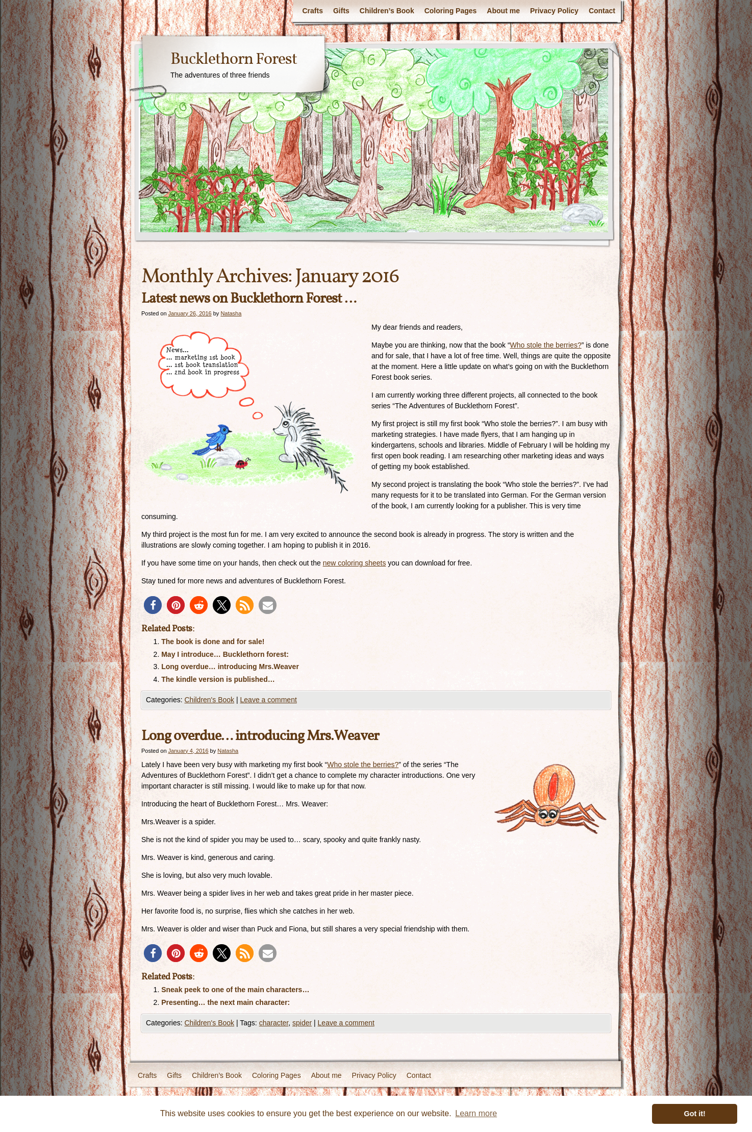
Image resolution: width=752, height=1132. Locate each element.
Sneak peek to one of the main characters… (235, 990)
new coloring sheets (354, 563)
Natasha (230, 313)
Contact (602, 11)
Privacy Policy (554, 11)
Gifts (341, 11)
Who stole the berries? (546, 345)
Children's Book (209, 700)
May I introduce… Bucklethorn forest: (225, 654)
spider (302, 1023)
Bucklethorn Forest (233, 59)
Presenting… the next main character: (225, 1002)
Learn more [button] (476, 1113)
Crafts (312, 11)
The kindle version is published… (218, 679)
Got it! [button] (695, 1114)
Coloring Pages (450, 11)
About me (503, 11)
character (274, 1023)
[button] (153, 605)
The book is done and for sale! (212, 641)
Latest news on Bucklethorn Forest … (248, 299)
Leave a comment (268, 700)
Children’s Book (387, 11)
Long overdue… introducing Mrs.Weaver (230, 666)
